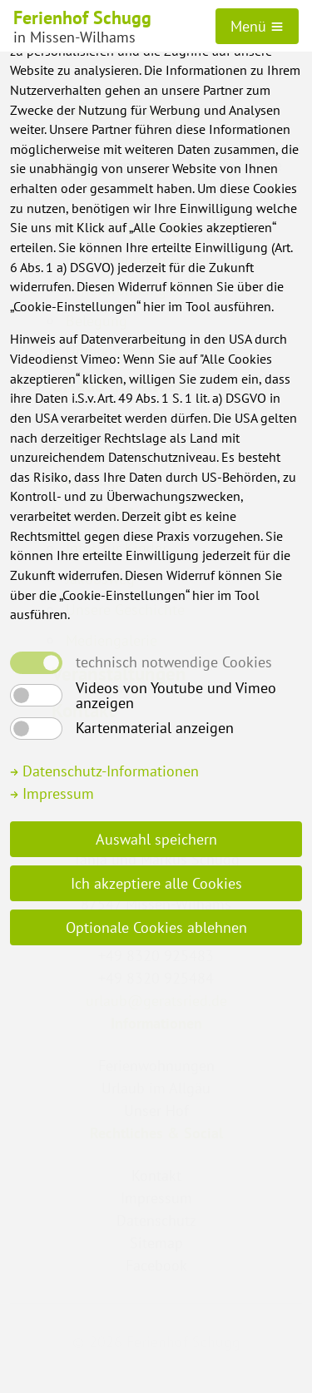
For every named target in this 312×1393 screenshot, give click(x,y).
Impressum (52, 793)
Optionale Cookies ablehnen (156, 927)
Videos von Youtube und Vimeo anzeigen (176, 696)
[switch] (36, 695)
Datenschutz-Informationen (104, 771)
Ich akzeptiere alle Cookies (156, 883)
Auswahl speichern (156, 839)
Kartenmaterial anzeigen (155, 728)
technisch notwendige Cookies (174, 662)
